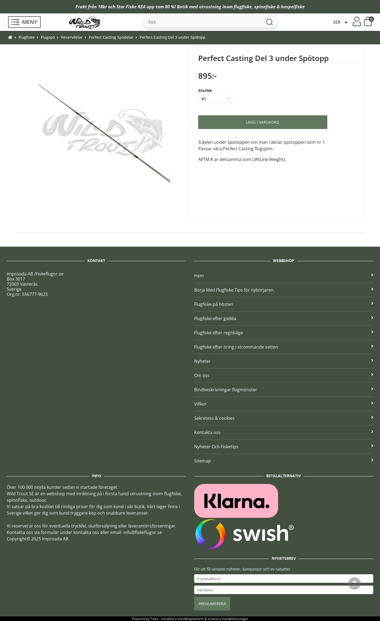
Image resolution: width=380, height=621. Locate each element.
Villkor (284, 404)
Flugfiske (27, 37)
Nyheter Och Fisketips (284, 447)
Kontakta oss (284, 432)
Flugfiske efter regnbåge (284, 333)
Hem (284, 276)
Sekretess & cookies (284, 418)
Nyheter (284, 361)
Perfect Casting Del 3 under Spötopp (172, 37)
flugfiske (243, 7)
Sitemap (284, 461)
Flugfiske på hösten (284, 304)
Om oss (284, 375)
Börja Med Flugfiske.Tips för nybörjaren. (284, 290)
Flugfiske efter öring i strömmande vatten (284, 347)
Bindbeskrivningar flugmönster (284, 390)
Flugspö (48, 37)
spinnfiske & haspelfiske (279, 7)
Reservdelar (72, 37)
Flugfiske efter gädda (284, 318)
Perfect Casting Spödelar (111, 37)
